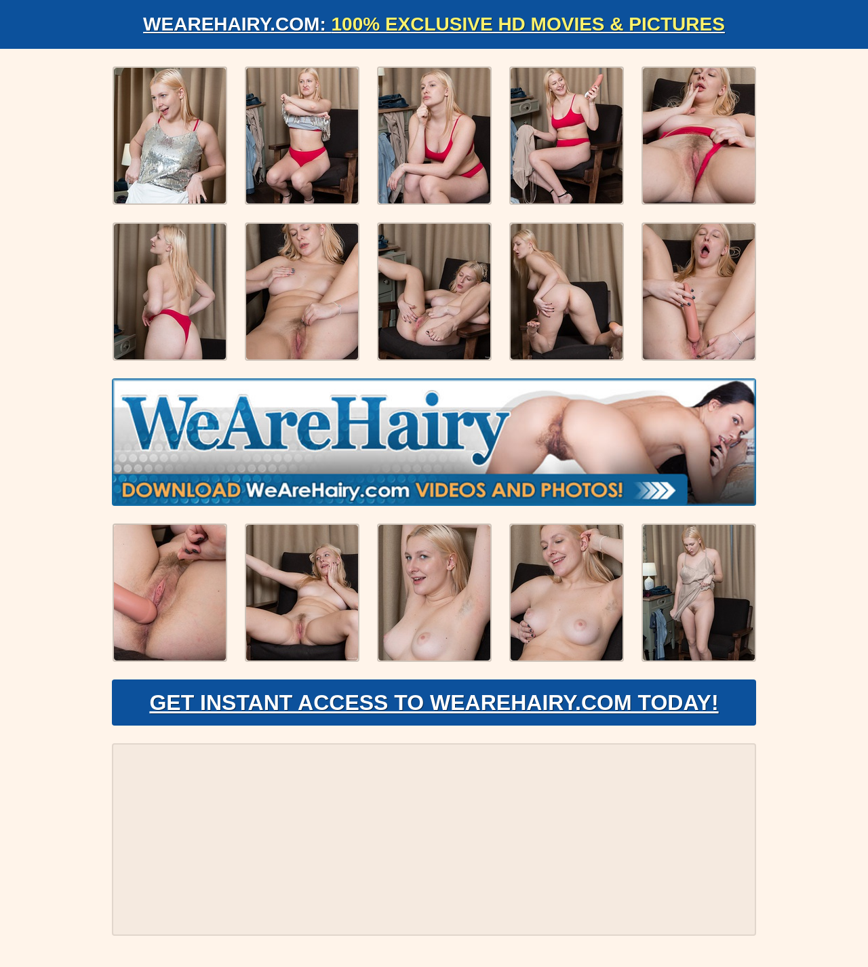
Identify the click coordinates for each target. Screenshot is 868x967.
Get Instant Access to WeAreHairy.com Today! (433, 702)
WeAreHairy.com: (434, 24)
